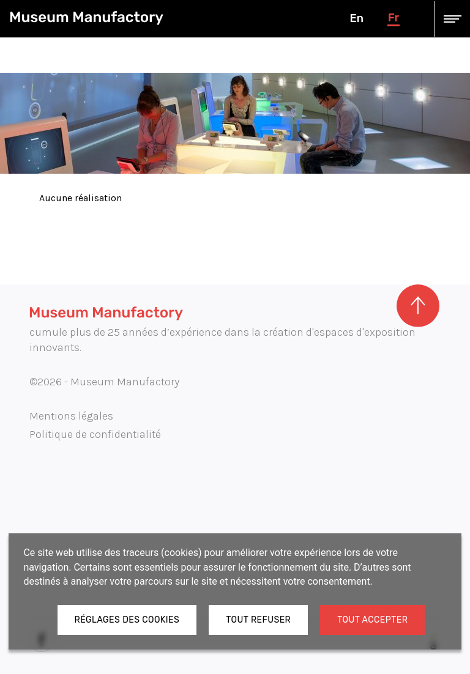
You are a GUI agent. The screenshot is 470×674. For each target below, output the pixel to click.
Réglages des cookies (127, 620)
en (356, 18)
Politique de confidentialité (95, 434)
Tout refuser (258, 620)
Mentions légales (71, 416)
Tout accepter (372, 620)
